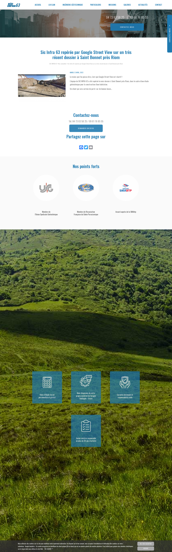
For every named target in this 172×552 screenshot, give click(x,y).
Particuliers (99, 4)
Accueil (44, 4)
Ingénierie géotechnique (77, 4)
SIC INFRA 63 (53, 64)
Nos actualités (62, 64)
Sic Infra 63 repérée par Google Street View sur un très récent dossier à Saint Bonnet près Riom (95, 64)
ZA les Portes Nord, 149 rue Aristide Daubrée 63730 (45, 26)
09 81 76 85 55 (96, 121)
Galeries (129, 4)
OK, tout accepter (145, 544)
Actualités (144, 4)
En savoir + (49, 548)
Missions (115, 4)
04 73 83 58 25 (79, 121)
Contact (158, 4)
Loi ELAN (57, 4)
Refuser (145, 548)
